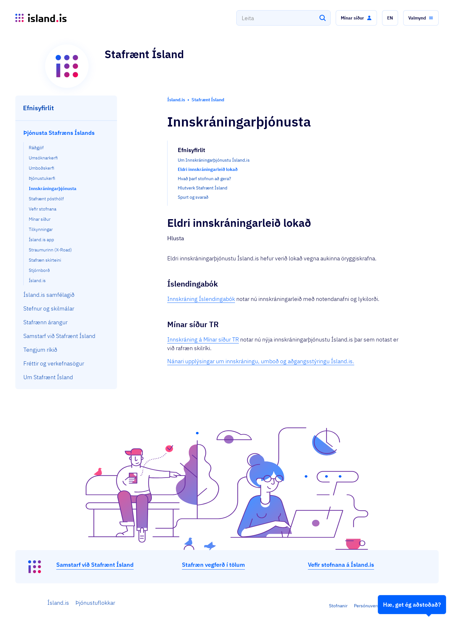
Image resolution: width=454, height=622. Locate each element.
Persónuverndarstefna (376, 606)
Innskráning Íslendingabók (201, 299)
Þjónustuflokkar (95, 602)
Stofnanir (338, 606)
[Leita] (322, 18)
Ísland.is (58, 602)
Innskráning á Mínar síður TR (203, 339)
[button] (356, 18)
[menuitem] (66, 205)
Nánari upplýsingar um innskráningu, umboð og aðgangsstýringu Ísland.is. (260, 361)
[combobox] (283, 18)
